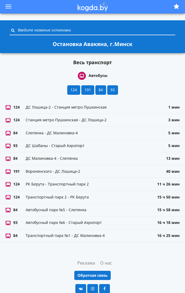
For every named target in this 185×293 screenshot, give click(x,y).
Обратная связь (92, 275)
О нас (106, 263)
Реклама (86, 263)
